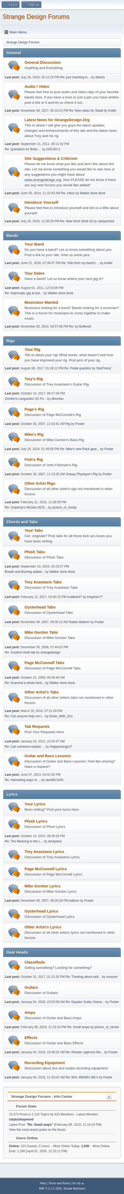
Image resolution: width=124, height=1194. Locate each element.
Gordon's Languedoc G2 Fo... (25, 399)
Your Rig (32, 349)
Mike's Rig (34, 434)
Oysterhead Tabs (40, 607)
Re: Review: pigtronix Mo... (84, 1052)
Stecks (100, 77)
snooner (112, 977)
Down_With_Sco (61, 716)
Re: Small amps (78, 1027)
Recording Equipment (45, 1063)
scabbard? (74, 597)
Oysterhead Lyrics (41, 911)
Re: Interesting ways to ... (22, 780)
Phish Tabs (35, 552)
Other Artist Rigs (40, 483)
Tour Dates (34, 273)
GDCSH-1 (53, 149)
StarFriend (103, 368)
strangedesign (50, 652)
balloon (74, 900)
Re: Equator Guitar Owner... (85, 1002)
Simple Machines (74, 1188)
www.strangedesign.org (43, 180)
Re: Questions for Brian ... (23, 149)
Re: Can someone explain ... (25, 746)
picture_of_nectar (64, 507)
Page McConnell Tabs (44, 663)
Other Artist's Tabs (42, 692)
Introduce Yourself (41, 202)
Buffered (85, 326)
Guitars (31, 987)
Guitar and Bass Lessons (48, 756)
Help (43, 1183)
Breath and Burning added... (24, 572)
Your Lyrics (35, 804)
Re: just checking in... (75, 77)
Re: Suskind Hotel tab (20, 652)
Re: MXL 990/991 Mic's (82, 1077)
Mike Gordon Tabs (41, 632)
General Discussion (43, 62)
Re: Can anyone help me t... (24, 716)
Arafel (112, 110)
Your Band (34, 244)
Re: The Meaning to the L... (24, 841)
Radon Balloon (79, 622)
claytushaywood (21, 1119)
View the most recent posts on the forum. (37, 1130)
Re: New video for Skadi (86, 110)
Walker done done (92, 193)
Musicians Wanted (41, 302)
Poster (80, 424)
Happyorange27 (61, 746)
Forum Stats (23, 1106)
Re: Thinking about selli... (83, 977)
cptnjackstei (106, 221)
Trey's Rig (34, 379)
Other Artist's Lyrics (43, 927)
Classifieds (35, 962)
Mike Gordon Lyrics (42, 886)
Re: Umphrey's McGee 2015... (26, 507)
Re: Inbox (68, 193)
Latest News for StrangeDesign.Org (57, 120)
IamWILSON (54, 780)
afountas (57, 399)
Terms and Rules (59, 1183)
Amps (30, 1012)
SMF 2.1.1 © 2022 (50, 1188)
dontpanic (55, 841)
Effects (31, 1038)
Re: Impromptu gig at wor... (24, 293)
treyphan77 (95, 597)
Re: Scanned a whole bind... (24, 683)
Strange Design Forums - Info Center (42, 1096)
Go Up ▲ (78, 1183)
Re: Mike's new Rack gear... (79, 449)
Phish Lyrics (36, 821)
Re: (72, 326)
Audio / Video (37, 86)
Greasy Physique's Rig (82, 474)
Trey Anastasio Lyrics (44, 852)
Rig (68, 424)
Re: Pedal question (77, 368)
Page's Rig (34, 409)
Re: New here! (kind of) (76, 221)
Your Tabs (34, 530)
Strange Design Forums (36, 16)
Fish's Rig (34, 459)
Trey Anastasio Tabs (43, 582)
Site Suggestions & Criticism (51, 158)
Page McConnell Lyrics (46, 869)
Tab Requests (37, 726)
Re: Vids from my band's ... (80, 263)
